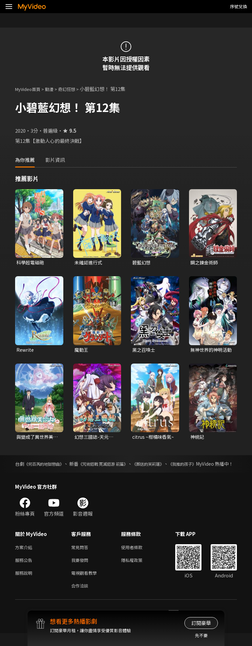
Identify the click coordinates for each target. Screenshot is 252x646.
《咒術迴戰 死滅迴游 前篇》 (124, 465)
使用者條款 (137, 556)
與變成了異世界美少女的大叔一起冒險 (36, 438)
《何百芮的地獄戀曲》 (50, 465)
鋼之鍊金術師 (205, 262)
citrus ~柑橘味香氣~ (153, 438)
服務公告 (25, 570)
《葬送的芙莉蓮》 (178, 465)
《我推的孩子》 (221, 465)
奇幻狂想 (74, 88)
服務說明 (25, 584)
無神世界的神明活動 (210, 350)
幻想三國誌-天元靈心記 (95, 438)
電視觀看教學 (86, 584)
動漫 (54, 88)
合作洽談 (81, 597)
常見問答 (81, 556)
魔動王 (81, 350)
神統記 (197, 438)
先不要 (201, 635)
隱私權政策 (137, 570)
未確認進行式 (89, 262)
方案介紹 (25, 556)
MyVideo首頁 (30, 88)
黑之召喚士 (144, 350)
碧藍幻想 (142, 262)
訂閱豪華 (201, 622)
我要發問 (81, 570)
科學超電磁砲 (31, 262)
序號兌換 (238, 6)
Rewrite (25, 350)
